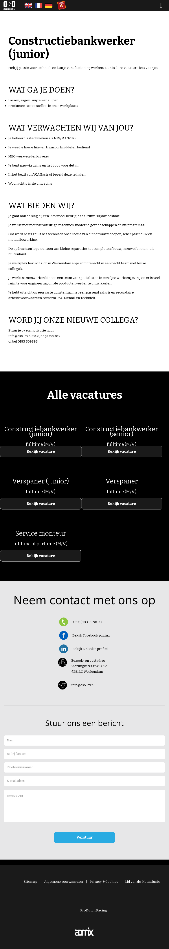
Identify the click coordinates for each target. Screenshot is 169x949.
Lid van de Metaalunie (142, 881)
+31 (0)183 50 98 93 (87, 622)
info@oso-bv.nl (83, 685)
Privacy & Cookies (104, 881)
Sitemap (30, 881)
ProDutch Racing (93, 910)
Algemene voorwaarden (63, 881)
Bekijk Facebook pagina (91, 635)
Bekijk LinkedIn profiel (90, 649)
